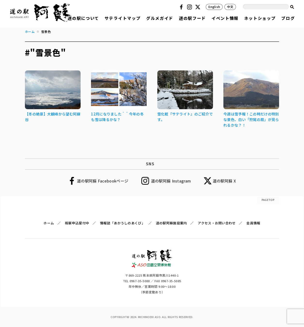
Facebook (182, 7)
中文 (230, 6)
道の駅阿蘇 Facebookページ (102, 181)
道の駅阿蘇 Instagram (171, 181)
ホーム (49, 223)
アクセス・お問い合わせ (217, 223)
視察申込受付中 (77, 223)
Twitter (198, 7)
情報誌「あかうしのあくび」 (122, 223)
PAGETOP (268, 200)
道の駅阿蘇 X (224, 181)
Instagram (190, 7)
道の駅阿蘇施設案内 (171, 223)
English (214, 6)
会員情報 (253, 223)
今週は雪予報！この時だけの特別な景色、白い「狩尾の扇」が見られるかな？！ (251, 119)
